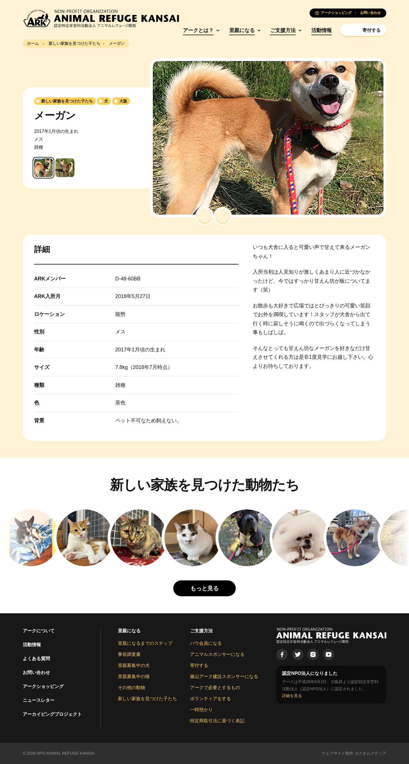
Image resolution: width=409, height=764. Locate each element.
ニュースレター (39, 700)
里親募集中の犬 (134, 665)
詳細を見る (292, 695)
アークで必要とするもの (215, 687)
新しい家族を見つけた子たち (147, 698)
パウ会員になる (206, 643)
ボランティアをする (210, 698)
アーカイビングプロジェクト (52, 714)
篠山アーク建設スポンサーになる (224, 676)
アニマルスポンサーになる (217, 654)
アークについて (39, 630)
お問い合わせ (36, 672)
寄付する (199, 665)
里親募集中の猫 (134, 676)
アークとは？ (198, 30)
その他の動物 (131, 687)
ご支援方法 (283, 30)
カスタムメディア (370, 753)
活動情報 (321, 30)
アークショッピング (43, 686)
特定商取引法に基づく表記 (217, 720)
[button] (204, 216)
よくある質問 (36, 658)
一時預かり (201, 709)
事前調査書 (129, 654)
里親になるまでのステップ (145, 643)
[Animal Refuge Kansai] (101, 18)
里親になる (242, 30)
